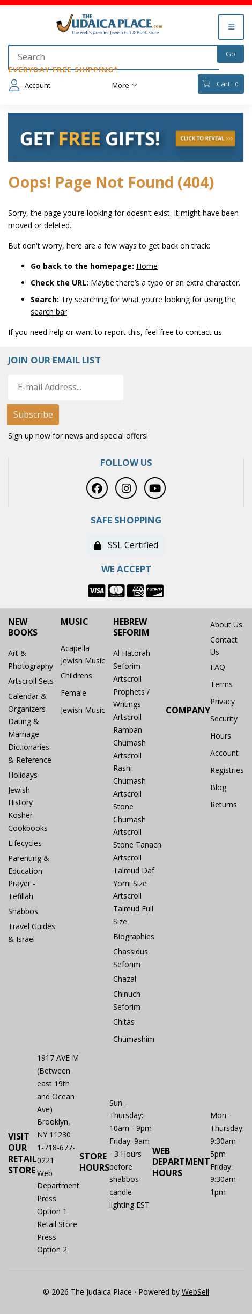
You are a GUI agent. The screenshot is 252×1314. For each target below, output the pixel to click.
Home (147, 266)
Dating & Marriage (23, 727)
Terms (221, 684)
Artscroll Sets (31, 681)
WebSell (195, 1292)
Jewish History (20, 796)
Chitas (124, 1022)
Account (29, 85)
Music (74, 621)
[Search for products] (113, 57)
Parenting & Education (28, 864)
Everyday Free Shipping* (63, 69)
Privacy (222, 701)
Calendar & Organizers (27, 702)
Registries (227, 770)
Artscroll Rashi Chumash (129, 768)
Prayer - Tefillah (21, 889)
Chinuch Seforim (126, 1000)
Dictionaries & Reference (29, 753)
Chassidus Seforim (130, 957)
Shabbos (23, 911)
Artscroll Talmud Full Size (133, 908)
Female (73, 693)
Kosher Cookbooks (28, 821)
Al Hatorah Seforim (131, 659)
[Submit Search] (230, 54)
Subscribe (33, 414)
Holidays (23, 775)
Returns (223, 804)
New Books (23, 627)
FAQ (217, 667)
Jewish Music (83, 710)
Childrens (76, 675)
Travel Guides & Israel (31, 932)
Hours (220, 736)
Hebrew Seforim (131, 627)
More (124, 85)
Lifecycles (25, 843)
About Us (226, 624)
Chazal (124, 979)
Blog (218, 787)
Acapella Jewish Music (83, 654)
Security (224, 718)
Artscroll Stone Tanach (137, 838)
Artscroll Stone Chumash (129, 806)
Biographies (133, 936)
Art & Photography (30, 659)
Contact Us (224, 646)
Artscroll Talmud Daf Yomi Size (133, 870)
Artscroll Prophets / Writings (131, 692)
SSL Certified (126, 545)
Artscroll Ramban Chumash (129, 730)
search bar (49, 311)
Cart (221, 84)
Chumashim (133, 1039)
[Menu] (231, 27)
